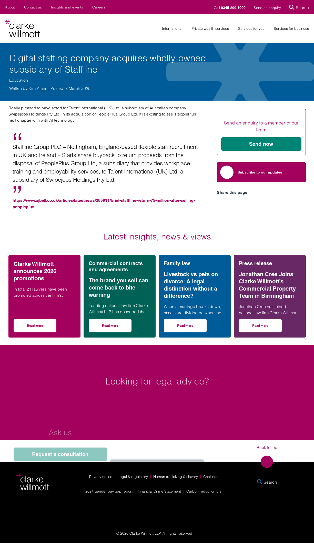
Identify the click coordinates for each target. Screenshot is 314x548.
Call (230, 7)
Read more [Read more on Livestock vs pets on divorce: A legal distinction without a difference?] (192, 327)
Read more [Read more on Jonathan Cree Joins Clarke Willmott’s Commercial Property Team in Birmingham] (267, 327)
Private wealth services (210, 28)
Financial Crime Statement (159, 491)
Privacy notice (100, 476)
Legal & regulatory (133, 476)
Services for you (251, 28)
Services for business (291, 28)
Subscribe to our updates (251, 172)
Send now (261, 144)
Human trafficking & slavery (175, 476)
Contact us (33, 7)
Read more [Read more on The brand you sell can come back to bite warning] (116, 327)
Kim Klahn (37, 88)
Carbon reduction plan (205, 491)
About (10, 7)
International (172, 28)
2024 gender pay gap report (109, 491)
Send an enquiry (267, 7)
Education (18, 80)
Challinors (211, 476)
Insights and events (67, 7)
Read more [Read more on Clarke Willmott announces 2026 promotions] (41, 327)
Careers (98, 7)
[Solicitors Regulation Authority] (269, 510)
